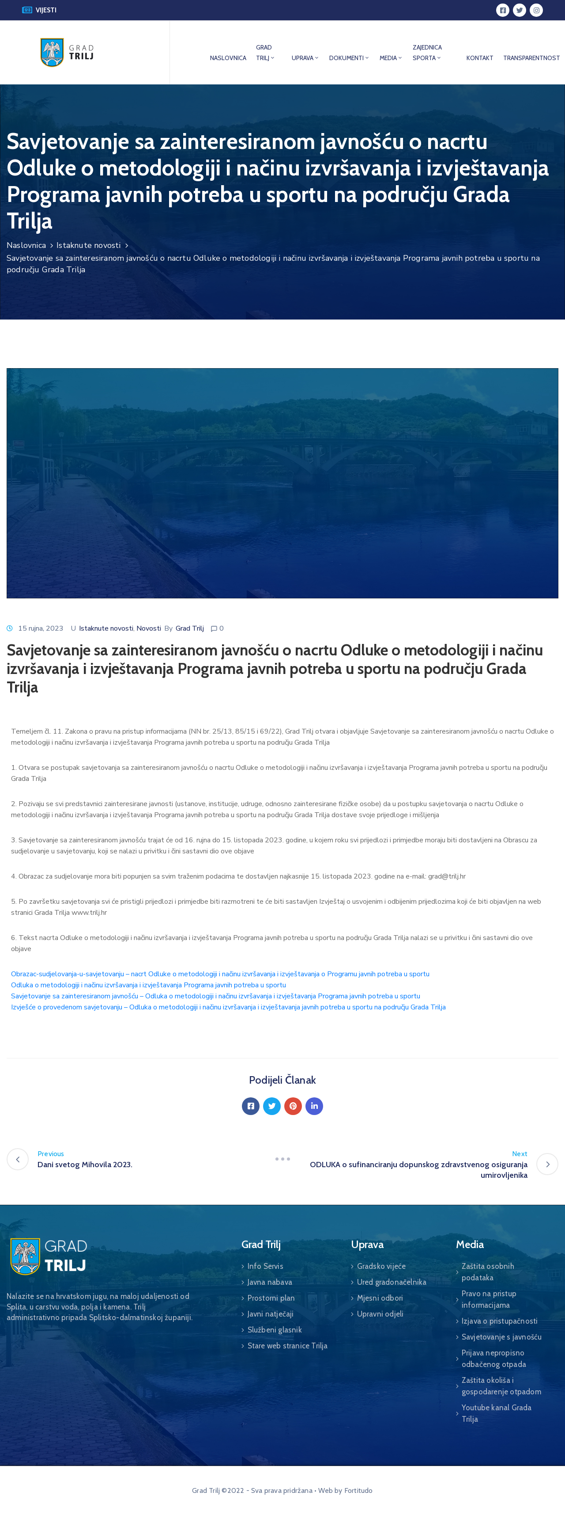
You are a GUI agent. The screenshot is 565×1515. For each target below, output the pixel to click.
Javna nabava (270, 1282)
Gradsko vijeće (381, 1266)
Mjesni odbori (380, 1298)
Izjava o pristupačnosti (500, 1321)
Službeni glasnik (275, 1329)
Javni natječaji (271, 1313)
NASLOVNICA (228, 58)
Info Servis (265, 1266)
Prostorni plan (271, 1298)
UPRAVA (306, 58)
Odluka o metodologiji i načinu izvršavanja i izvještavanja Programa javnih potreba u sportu (148, 985)
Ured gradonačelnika (392, 1282)
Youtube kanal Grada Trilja (497, 1413)
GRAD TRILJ (265, 52)
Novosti (148, 628)
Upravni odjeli (380, 1313)
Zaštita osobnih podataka (488, 1272)
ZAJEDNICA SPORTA (427, 52)
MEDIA (391, 58)
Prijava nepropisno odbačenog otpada (494, 1358)
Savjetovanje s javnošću (502, 1336)
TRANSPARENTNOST (531, 58)
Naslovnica (26, 245)
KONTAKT (480, 58)
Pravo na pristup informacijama (489, 1299)
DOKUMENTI (349, 58)
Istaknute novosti (88, 245)
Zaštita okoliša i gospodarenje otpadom (501, 1386)
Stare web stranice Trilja (288, 1345)
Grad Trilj (190, 628)
